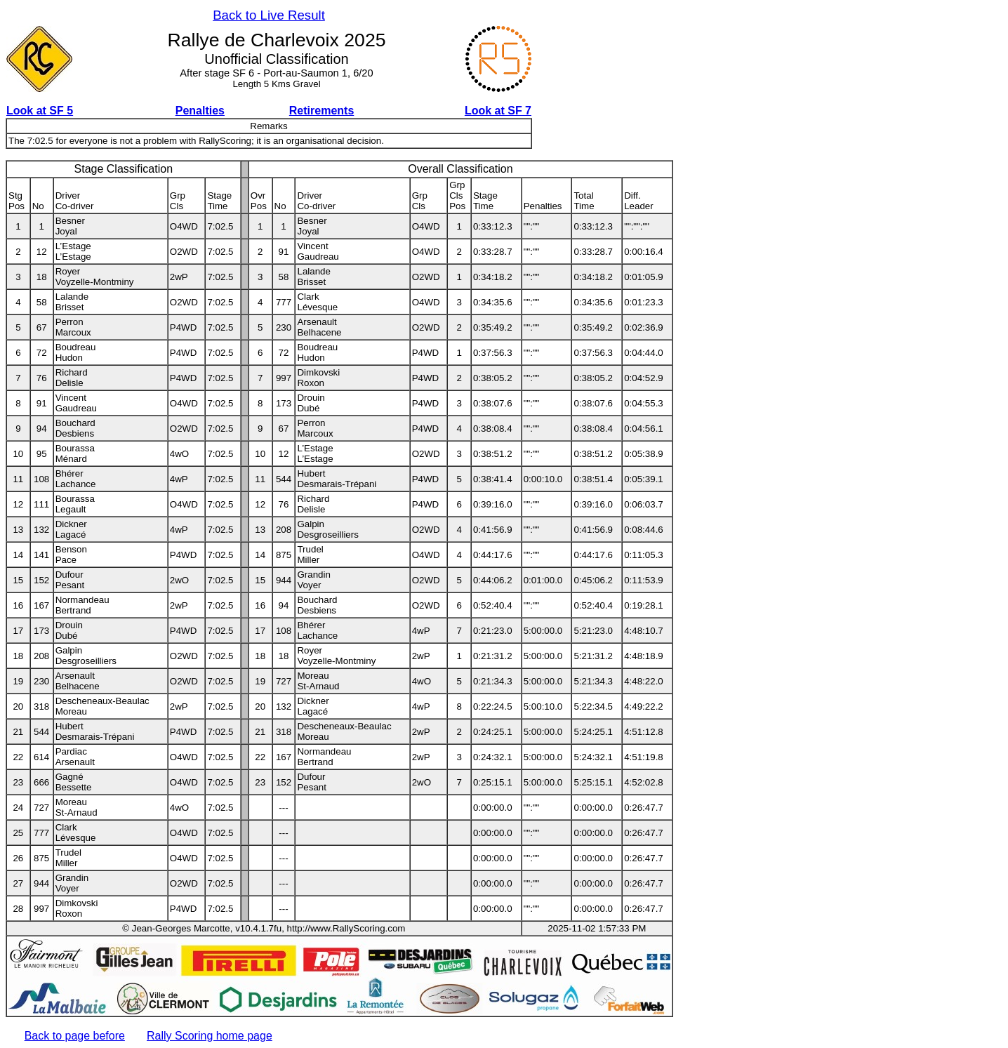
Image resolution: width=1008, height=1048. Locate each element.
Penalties (200, 111)
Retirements (321, 111)
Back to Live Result (269, 15)
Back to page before (75, 1036)
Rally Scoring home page (209, 1036)
